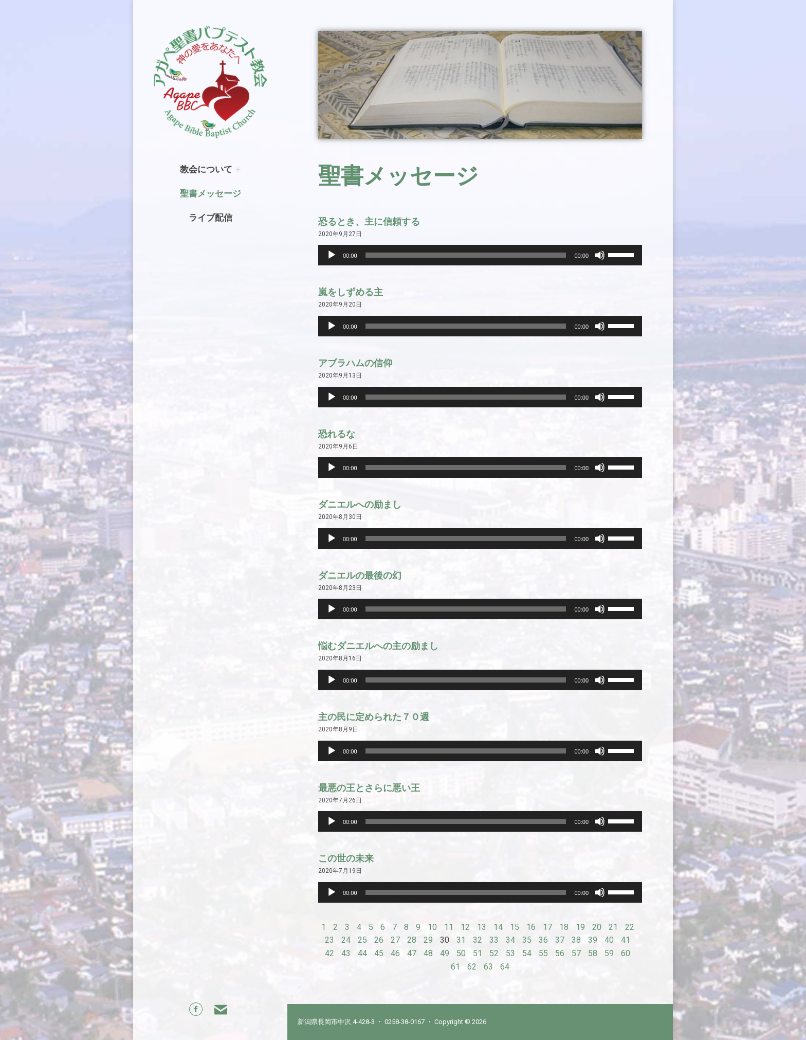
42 (329, 953)
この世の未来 (346, 858)
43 (346, 953)
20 (596, 927)
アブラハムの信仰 (355, 362)
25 (362, 940)
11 (448, 927)
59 (609, 953)
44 (362, 953)
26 (378, 940)
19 (580, 927)
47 (411, 953)
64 (504, 967)
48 (428, 953)
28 (411, 940)
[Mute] (600, 255)
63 (488, 967)
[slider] (465, 255)
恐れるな (336, 433)
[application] (480, 255)
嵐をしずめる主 (350, 291)
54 (527, 953)
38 (576, 940)
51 (477, 953)
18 (564, 927)
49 (444, 953)
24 (346, 940)
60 (625, 953)
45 (378, 953)
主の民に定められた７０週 (373, 716)
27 (395, 940)
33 (494, 940)
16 (531, 927)
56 (559, 953)
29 (428, 940)
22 (629, 927)
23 (329, 940)
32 (477, 940)
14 (498, 927)
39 (592, 940)
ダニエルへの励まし (359, 504)
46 (395, 953)
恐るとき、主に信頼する (369, 221)
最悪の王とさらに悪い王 (369, 787)
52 (494, 953)
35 (527, 940)
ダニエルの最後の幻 (359, 575)
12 (465, 927)
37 (559, 940)
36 (543, 940)
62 (472, 967)
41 (625, 940)
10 (432, 927)
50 (461, 953)
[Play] (331, 255)
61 (455, 967)
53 (510, 953)
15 (514, 927)
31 (461, 940)
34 (510, 940)
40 (609, 940)
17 (547, 927)
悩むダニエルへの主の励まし (378, 645)
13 (481, 927)
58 (592, 953)
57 (576, 953)
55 (543, 953)
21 (613, 927)
